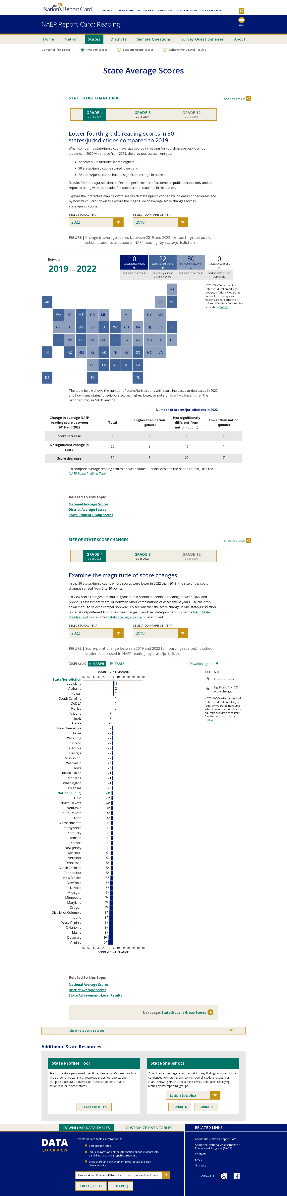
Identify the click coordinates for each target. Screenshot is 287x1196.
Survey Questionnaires (202, 39)
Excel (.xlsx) (93, 1187)
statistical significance (125, 617)
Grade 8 (206, 1107)
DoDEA (223, 307)
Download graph (203, 663)
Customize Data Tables (149, 1127)
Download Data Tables (86, 1127)
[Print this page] (241, 22)
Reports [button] (106, 10)
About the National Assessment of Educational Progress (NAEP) (217, 1146)
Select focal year (83, 214)
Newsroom (165, 10)
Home (48, 39)
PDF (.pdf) (123, 1187)
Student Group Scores (138, 50)
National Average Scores (88, 504)
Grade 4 (179, 1107)
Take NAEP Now (211, 10)
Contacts (200, 1154)
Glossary (200, 1165)
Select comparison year (152, 214)
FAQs (198, 1159)
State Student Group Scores (91, 515)
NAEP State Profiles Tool (87, 473)
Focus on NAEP (187, 10)
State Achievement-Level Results (95, 995)
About (240, 39)
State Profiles (94, 1107)
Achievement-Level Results (187, 50)
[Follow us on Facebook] (237, 1176)
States (94, 39)
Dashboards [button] (125, 10)
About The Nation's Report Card (215, 1139)
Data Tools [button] (145, 10)
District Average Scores (87, 509)
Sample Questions (154, 39)
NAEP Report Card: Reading (80, 24)
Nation (71, 39)
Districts (119, 39)
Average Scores (96, 50)
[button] (241, 11)
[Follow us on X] (224, 1176)
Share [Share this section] (248, 98)
